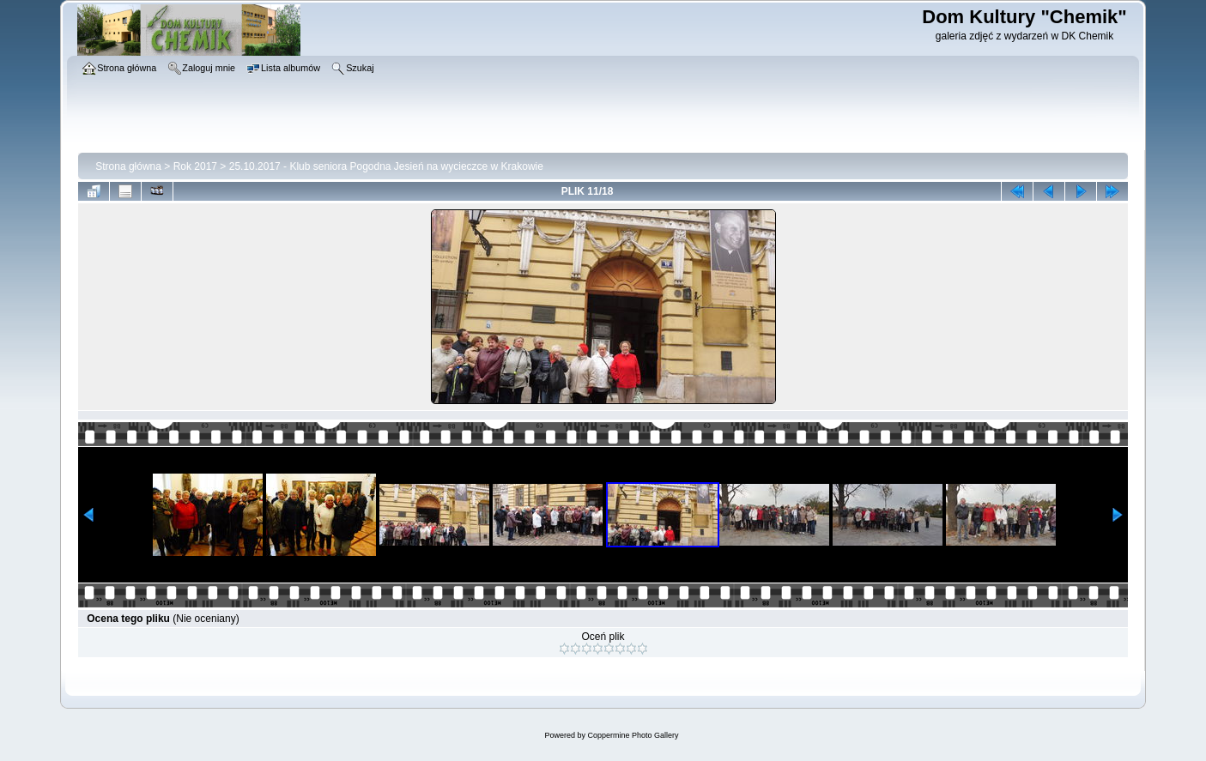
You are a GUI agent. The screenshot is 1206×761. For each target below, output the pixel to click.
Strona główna (128, 166)
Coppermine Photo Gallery (632, 735)
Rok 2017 (195, 166)
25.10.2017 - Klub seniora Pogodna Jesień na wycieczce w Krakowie (386, 166)
